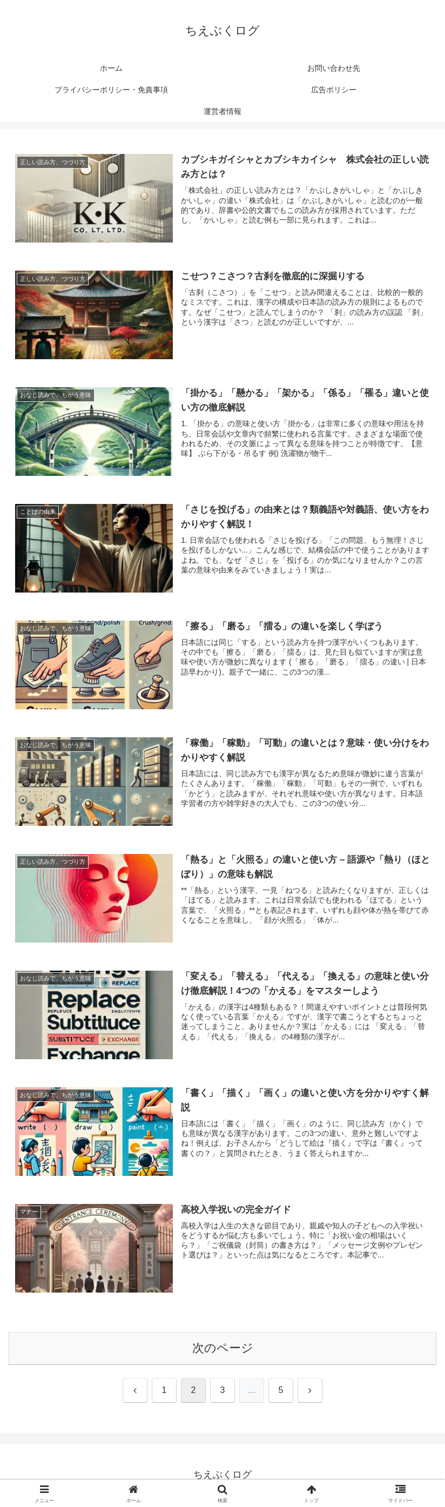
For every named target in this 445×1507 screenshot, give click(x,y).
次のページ (222, 1349)
